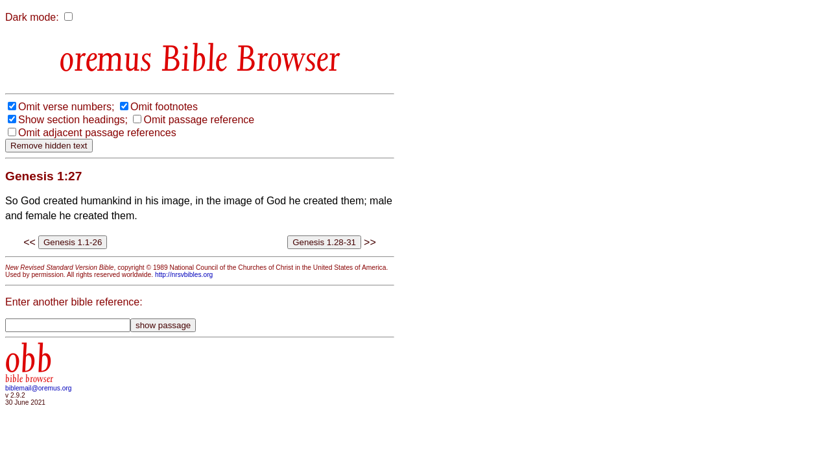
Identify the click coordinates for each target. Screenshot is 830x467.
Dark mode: (32, 17)
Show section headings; (73, 119)
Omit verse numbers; (66, 106)
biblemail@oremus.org (38, 388)
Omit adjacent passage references (97, 132)
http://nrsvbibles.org (184, 274)
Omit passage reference (198, 119)
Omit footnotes (164, 106)
